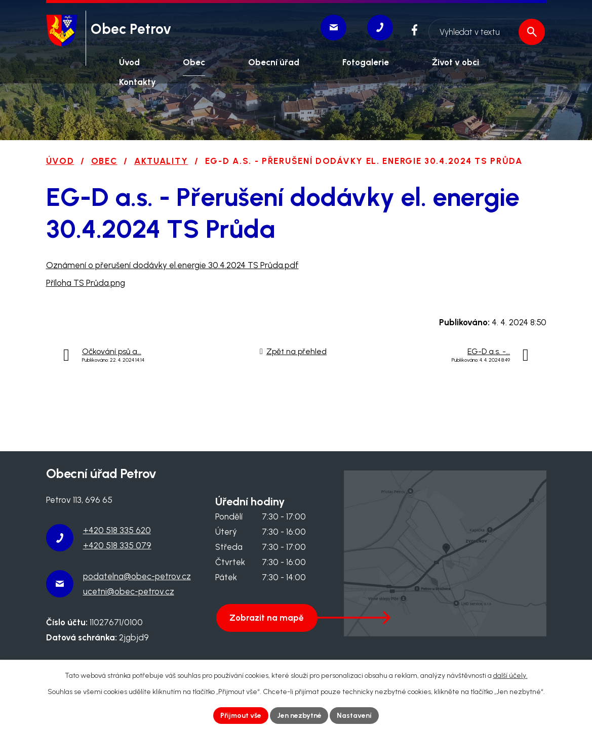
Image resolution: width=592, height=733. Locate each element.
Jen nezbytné (299, 715)
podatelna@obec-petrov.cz (137, 576)
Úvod (60, 161)
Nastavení (354, 715)
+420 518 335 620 (117, 530)
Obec (104, 161)
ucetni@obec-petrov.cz (128, 591)
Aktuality (161, 161)
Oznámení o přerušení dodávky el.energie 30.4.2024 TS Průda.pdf (172, 265)
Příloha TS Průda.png (85, 283)
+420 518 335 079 (117, 545)
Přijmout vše (240, 715)
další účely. (510, 675)
